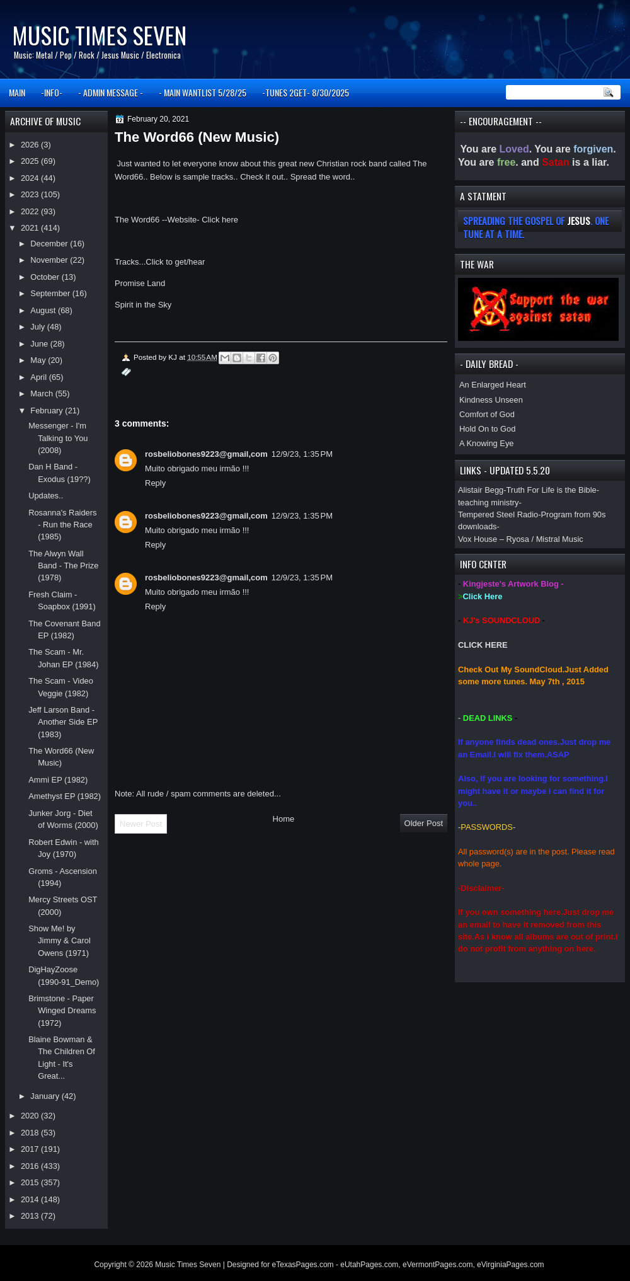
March (42, 393)
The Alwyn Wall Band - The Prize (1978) (63, 566)
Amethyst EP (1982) (64, 796)
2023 (31, 194)
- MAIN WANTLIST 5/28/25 (202, 92)
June (40, 343)
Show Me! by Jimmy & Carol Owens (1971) (59, 941)
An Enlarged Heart (492, 384)
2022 (31, 211)
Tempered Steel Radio (498, 514)
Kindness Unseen (491, 400)
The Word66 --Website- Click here (176, 219)
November (50, 260)
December (50, 243)
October (45, 277)
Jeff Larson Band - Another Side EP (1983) (63, 722)
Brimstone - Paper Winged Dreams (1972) (62, 1011)
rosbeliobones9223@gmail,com (206, 454)
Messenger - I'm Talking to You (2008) (58, 438)
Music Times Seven (99, 35)
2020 (31, 1115)
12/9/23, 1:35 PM (302, 454)
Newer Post (141, 824)
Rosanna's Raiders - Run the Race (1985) (62, 525)
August (44, 310)
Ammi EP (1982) (58, 779)
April (39, 377)
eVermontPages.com (437, 1264)
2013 (31, 1216)
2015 (31, 1182)
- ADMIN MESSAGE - (110, 92)
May (39, 360)
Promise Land (140, 283)
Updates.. (45, 495)
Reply (155, 483)
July (38, 326)
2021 (31, 228)
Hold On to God (487, 429)
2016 (31, 1166)
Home (284, 819)
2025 (31, 161)
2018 (31, 1132)
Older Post (423, 823)
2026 (31, 144)
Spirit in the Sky (143, 304)
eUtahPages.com (369, 1264)
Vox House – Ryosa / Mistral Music (520, 539)
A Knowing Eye (486, 443)
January (45, 1096)
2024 (31, 178)
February (47, 410)
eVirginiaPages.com (510, 1264)
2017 (31, 1149)
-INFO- (51, 92)
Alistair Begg (480, 490)
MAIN (17, 92)
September (51, 293)
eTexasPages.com (303, 1264)
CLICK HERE (483, 645)
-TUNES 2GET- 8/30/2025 (305, 92)
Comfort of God (487, 414)
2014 (31, 1199)
